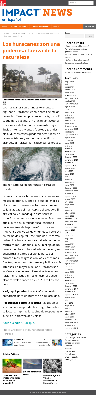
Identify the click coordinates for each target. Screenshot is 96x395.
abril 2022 (68, 207)
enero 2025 (69, 123)
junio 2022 (69, 202)
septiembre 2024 (71, 134)
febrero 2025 (70, 120)
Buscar (67, 33)
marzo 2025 (69, 118)
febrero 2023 (70, 182)
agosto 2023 (70, 168)
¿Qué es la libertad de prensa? (77, 60)
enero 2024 (69, 154)
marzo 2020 (69, 277)
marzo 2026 (69, 87)
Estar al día (69, 346)
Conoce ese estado (72, 343)
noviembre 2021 (71, 221)
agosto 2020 (70, 263)
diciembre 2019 (71, 286)
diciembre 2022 (71, 188)
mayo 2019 (69, 305)
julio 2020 (68, 266)
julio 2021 (68, 233)
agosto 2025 (70, 106)
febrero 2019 (70, 314)
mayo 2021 (69, 238)
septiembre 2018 (71, 328)
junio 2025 (69, 109)
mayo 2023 (69, 174)
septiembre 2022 (71, 196)
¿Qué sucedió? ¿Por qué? (19, 323)
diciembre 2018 (71, 319)
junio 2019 (69, 303)
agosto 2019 (70, 297)
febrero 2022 (70, 213)
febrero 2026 (70, 90)
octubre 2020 (70, 258)
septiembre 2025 (71, 104)
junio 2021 (69, 235)
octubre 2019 (70, 291)
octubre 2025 (70, 101)
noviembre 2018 (71, 322)
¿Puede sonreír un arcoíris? (32, 373)
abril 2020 (68, 275)
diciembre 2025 (71, 95)
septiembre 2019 (71, 294)
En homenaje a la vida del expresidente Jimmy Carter (51, 379)
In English (89, 26)
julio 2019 (68, 300)
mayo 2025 (69, 112)
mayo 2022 (69, 205)
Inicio (4, 26)
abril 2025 (68, 115)
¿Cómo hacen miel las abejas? (77, 46)
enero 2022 (69, 216)
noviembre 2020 (71, 255)
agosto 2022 (70, 199)
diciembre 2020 (71, 252)
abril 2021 (68, 241)
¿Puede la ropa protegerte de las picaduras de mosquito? (11, 379)
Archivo (56, 26)
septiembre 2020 (71, 261)
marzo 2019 (69, 311)
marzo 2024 (69, 148)
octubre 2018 (70, 325)
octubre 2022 (70, 193)
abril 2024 (68, 146)
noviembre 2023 (71, 160)
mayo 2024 (69, 143)
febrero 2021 (70, 247)
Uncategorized (70, 360)
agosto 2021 (70, 230)
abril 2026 (68, 84)
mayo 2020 (69, 272)
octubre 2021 (70, 224)
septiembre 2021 (71, 227)
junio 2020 (69, 269)
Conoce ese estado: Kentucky (77, 63)
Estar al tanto (70, 351)
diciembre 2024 (71, 126)
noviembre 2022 (71, 190)
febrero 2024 (70, 151)
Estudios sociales (18, 26)
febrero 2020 (70, 280)
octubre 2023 (70, 162)
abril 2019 (68, 308)
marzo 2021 (69, 244)
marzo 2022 (69, 210)
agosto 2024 (70, 137)
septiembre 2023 (71, 165)
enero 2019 (69, 317)
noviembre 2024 (71, 129)
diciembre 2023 (71, 157)
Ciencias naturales (40, 26)
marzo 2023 (69, 179)
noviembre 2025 (71, 98)
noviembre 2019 (71, 289)
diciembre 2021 (71, 219)
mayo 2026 (69, 81)
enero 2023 (69, 185)
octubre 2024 (70, 132)
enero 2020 (69, 283)
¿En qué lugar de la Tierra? (75, 337)
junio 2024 (69, 140)
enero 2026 (69, 92)
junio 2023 (69, 171)
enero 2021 (69, 249)
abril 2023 (68, 176)
